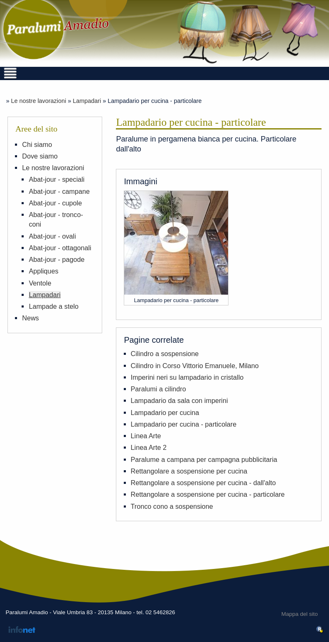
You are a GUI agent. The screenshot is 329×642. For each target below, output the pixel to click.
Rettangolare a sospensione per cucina (189, 471)
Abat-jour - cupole (55, 203)
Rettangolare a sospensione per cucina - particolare (208, 494)
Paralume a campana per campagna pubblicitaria (204, 459)
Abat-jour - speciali (56, 179)
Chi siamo (37, 144)
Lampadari (87, 101)
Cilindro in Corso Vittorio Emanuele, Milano (195, 365)
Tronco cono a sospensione (172, 506)
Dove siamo (39, 156)
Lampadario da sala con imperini (179, 400)
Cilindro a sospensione (165, 353)
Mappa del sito (299, 614)
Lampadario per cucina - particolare (184, 424)
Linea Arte (146, 435)
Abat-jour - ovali (52, 236)
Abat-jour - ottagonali (60, 247)
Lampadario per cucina (165, 412)
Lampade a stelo (54, 306)
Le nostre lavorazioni (38, 101)
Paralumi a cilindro (158, 389)
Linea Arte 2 (149, 447)
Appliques (43, 271)
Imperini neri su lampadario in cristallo (187, 377)
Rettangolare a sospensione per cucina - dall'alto (203, 482)
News (30, 318)
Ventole (40, 283)
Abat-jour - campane (59, 191)
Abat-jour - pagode (56, 259)
